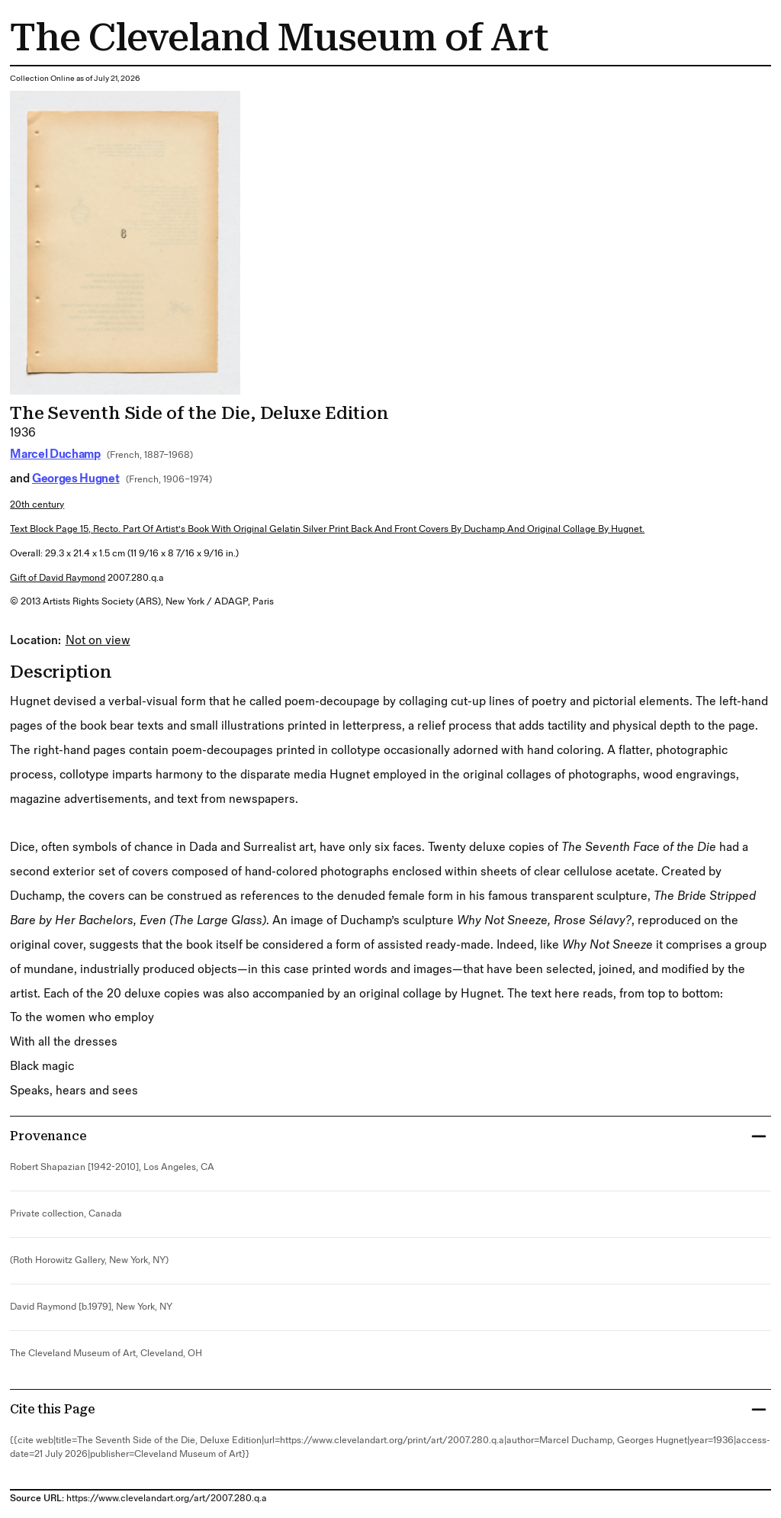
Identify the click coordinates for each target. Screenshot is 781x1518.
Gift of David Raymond (57, 578)
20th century (37, 505)
